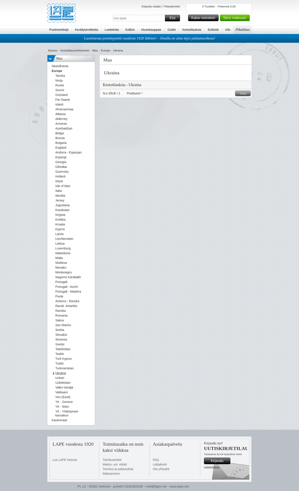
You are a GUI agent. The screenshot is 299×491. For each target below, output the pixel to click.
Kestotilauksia (191, 29)
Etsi (174, 18)
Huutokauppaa (151, 29)
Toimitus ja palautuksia (118, 469)
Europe (105, 50)
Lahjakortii (160, 464)
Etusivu (53, 50)
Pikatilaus (243, 29)
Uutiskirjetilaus (211, 467)
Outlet (172, 29)
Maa (95, 50)
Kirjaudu (220, 461)
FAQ (156, 460)
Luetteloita (112, 29)
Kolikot (129, 29)
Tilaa (244, 93)
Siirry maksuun (235, 18)
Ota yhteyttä (161, 469)
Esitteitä (213, 29)
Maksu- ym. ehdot (115, 464)
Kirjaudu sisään (151, 6)
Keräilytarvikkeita (86, 29)
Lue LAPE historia (65, 460)
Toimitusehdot (112, 460)
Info (227, 29)
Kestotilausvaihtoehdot (75, 50)
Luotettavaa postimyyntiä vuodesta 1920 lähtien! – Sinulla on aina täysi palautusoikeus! (149, 38)
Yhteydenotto (171, 6)
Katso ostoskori (204, 18)
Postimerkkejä (58, 29)
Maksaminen (111, 473)
